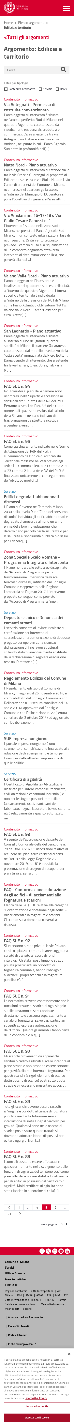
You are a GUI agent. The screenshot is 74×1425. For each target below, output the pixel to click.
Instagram (61, 1251)
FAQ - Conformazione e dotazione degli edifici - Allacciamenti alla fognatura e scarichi (35, 894)
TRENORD (48, 1300)
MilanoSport (12, 1308)
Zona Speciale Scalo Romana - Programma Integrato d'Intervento (36, 559)
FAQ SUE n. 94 (17, 386)
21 (9, 1214)
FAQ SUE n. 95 (17, 441)
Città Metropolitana (42, 1291)
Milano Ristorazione (53, 1304)
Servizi (9, 1267)
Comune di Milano (17, 1261)
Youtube (54, 1251)
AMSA (29, 1295)
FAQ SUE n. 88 (17, 1156)
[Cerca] (63, 70)
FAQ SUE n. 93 (17, 834)
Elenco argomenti (31, 22)
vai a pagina (49, 1224)
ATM (19, 1295)
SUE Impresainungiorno (26, 738)
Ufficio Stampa (15, 1273)
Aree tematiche (15, 1279)
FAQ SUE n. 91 (17, 996)
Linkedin (67, 1251)
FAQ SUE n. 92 (17, 940)
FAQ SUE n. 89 (17, 1101)
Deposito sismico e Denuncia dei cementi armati (33, 620)
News (63, 89)
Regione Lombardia (16, 1291)
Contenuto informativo (22, 89)
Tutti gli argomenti (28, 37)
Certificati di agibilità (23, 779)
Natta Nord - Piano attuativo (30, 165)
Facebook (42, 1251)
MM (58, 1295)
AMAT (40, 1295)
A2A (49, 1295)
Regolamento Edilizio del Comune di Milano (35, 680)
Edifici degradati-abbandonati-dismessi (32, 499)
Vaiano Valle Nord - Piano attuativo (36, 275)
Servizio (47, 89)
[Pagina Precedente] (9, 1207)
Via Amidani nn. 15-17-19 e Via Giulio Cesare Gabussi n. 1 (32, 218)
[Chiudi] (69, 1354)
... (28, 1207)
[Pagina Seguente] (20, 1214)
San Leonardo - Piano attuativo (32, 331)
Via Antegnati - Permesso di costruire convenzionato (29, 107)
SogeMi (27, 1308)
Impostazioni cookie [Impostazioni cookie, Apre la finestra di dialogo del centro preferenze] (37, 1406)
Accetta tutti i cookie (37, 1417)
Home (8, 22)
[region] (37, 1386)
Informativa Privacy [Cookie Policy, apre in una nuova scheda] (36, 1398)
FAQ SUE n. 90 (17, 1051)
